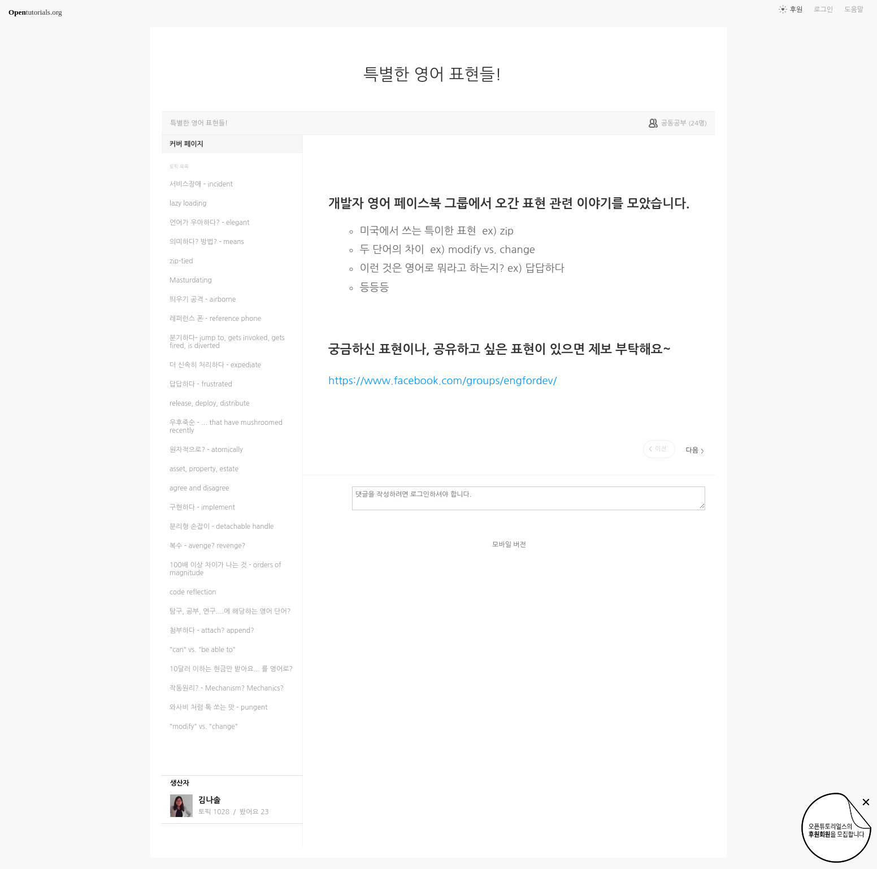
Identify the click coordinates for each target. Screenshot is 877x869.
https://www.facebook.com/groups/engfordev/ (442, 380)
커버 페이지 (186, 144)
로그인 (823, 9)
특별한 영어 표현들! (437, 74)
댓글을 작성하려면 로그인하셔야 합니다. (529, 498)
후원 (796, 9)
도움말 (853, 9)
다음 (691, 450)
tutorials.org (35, 12)
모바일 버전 (509, 544)
